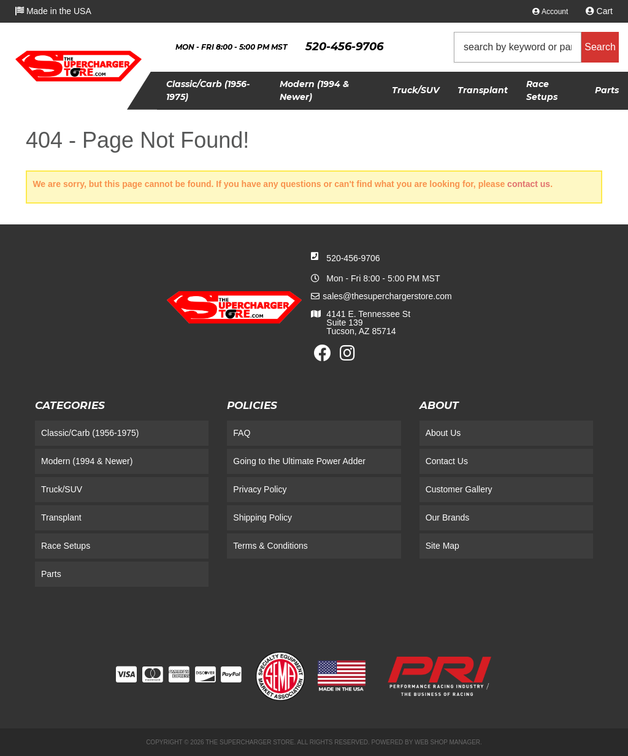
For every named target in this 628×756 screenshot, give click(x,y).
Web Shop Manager (447, 742)
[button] (536, 47)
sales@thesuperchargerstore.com (387, 296)
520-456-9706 (353, 258)
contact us (528, 184)
